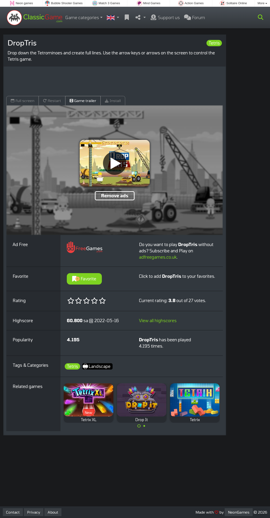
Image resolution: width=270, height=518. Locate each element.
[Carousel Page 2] (144, 426)
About (53, 512)
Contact (13, 512)
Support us (165, 17)
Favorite (84, 278)
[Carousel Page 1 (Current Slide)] (139, 426)
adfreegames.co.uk (158, 257)
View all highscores (158, 320)
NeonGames (238, 512)
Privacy (33, 512)
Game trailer (83, 100)
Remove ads (114, 195)
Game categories (82, 17)
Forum (194, 17)
